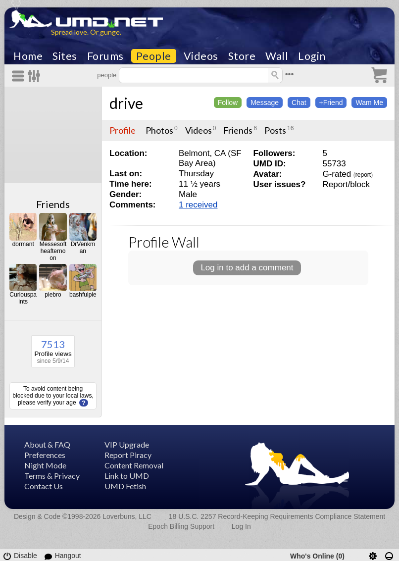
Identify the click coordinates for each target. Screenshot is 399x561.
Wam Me (369, 102)
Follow (228, 102)
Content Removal (133, 465)
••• (289, 74)
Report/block (345, 184)
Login (312, 56)
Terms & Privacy (52, 475)
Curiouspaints (23, 298)
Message (264, 102)
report (363, 174)
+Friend (331, 102)
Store (242, 56)
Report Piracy (127, 454)
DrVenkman (83, 248)
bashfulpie (83, 294)
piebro (53, 294)
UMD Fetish (125, 486)
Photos (159, 130)
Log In (241, 526)
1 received (198, 204)
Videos (201, 56)
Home (28, 56)
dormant (23, 244)
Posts (275, 130)
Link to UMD (126, 475)
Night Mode (45, 465)
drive (126, 103)
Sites (64, 56)
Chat (299, 102)
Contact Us (43, 486)
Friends (53, 204)
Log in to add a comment (246, 267)
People (153, 56)
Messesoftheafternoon (53, 251)
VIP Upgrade (126, 444)
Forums (105, 56)
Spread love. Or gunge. (86, 32)
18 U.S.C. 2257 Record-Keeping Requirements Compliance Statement (277, 516)
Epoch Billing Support (181, 526)
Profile (122, 130)
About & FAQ (47, 444)
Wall (276, 56)
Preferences (44, 454)
